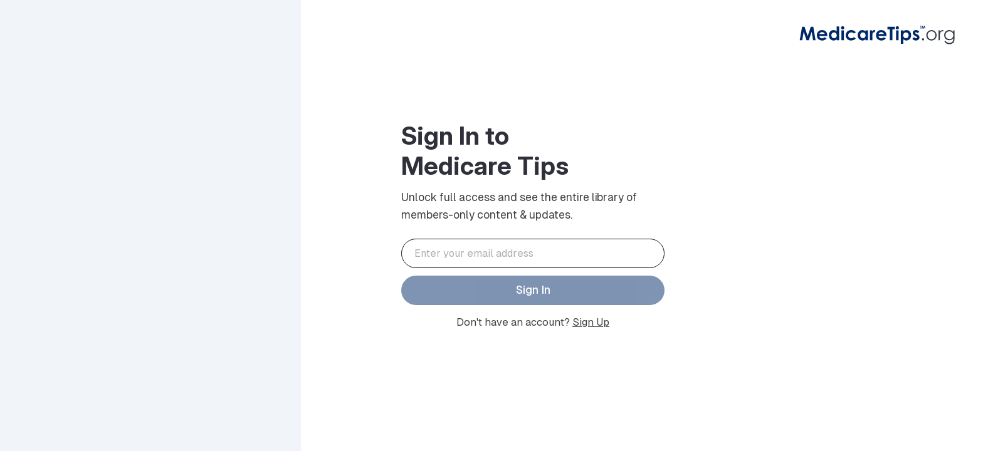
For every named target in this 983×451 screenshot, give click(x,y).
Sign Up (590, 322)
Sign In (533, 290)
